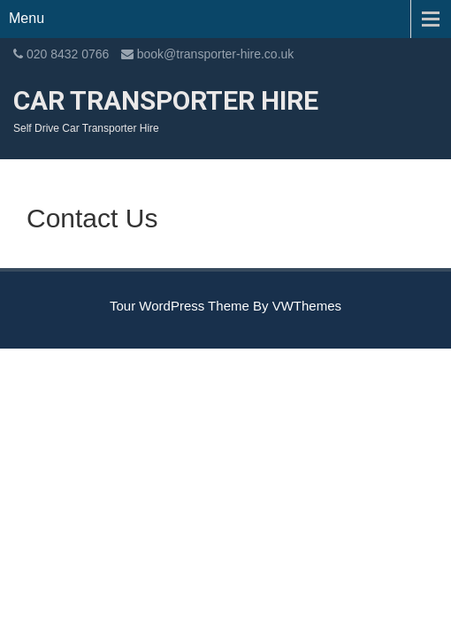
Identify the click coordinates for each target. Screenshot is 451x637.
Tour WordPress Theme (179, 305)
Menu (26, 18)
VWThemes (306, 305)
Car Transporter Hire (165, 100)
